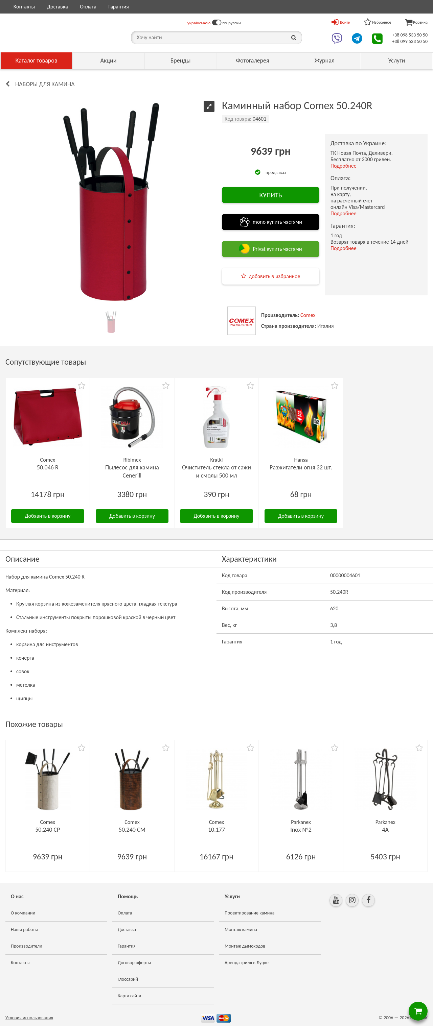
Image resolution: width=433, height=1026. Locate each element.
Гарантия (118, 6)
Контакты (24, 6)
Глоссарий (128, 979)
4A (385, 829)
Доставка (57, 6)
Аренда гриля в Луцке (247, 963)
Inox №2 (301, 829)
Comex (307, 315)
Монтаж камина (241, 929)
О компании (23, 913)
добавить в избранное (274, 276)
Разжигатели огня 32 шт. (301, 467)
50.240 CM (132, 829)
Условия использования (29, 1018)
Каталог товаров (37, 60)
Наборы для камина (45, 84)
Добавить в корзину (47, 516)
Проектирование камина (249, 913)
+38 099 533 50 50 (410, 41)
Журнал (325, 60)
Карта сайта (129, 996)
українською (199, 22)
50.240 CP (47, 829)
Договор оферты (134, 963)
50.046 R (48, 467)
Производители (26, 946)
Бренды (180, 60)
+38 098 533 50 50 (410, 35)
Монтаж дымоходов (245, 946)
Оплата (88, 6)
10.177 (216, 829)
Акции (108, 60)
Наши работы (24, 929)
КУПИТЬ (270, 195)
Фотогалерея (252, 60)
